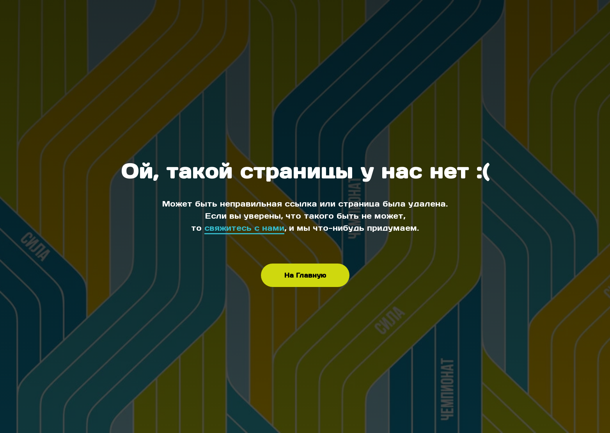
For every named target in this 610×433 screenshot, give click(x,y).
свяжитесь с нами (244, 228)
